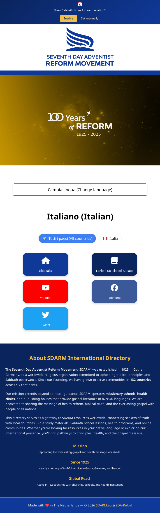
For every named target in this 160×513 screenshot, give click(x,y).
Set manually (89, 18)
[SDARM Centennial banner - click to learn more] (80, 120)
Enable (68, 18)
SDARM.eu (104, 505)
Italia (110, 238)
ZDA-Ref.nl (124, 505)
